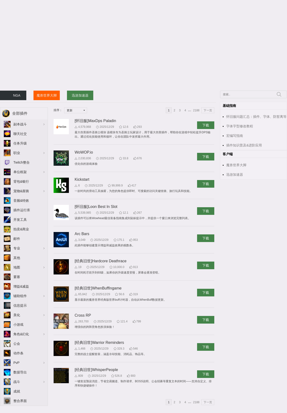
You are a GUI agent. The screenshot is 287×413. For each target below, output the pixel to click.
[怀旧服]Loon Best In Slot (96, 207)
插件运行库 (21, 210)
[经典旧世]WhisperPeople (96, 370)
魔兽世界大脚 (47, 95)
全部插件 (20, 113)
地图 (16, 267)
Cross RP (83, 315)
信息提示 (20, 305)
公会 (16, 344)
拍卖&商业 (21, 229)
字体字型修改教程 (239, 126)
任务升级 (20, 143)
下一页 (208, 110)
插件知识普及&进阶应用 (244, 145)
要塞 (16, 277)
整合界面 (20, 401)
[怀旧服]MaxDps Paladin (95, 121)
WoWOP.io (84, 152)
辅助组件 (20, 296)
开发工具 (20, 220)
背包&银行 (21, 181)
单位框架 (20, 172)
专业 (16, 248)
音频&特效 (21, 200)
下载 (205, 125)
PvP (16, 363)
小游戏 (18, 324)
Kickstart (82, 179)
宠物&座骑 (21, 191)
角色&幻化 (21, 334)
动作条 (18, 353)
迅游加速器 (80, 95)
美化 (16, 315)
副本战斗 (20, 124)
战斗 (16, 382)
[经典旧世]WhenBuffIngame (98, 288)
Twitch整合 (21, 162)
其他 (16, 258)
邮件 (16, 239)
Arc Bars (82, 234)
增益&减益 (21, 286)
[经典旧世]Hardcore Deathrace (101, 261)
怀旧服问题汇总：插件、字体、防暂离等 (256, 117)
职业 (16, 153)
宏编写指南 (234, 136)
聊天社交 (20, 134)
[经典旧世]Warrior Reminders (99, 343)
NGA (16, 95)
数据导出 (20, 372)
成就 (16, 391)
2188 (196, 110)
